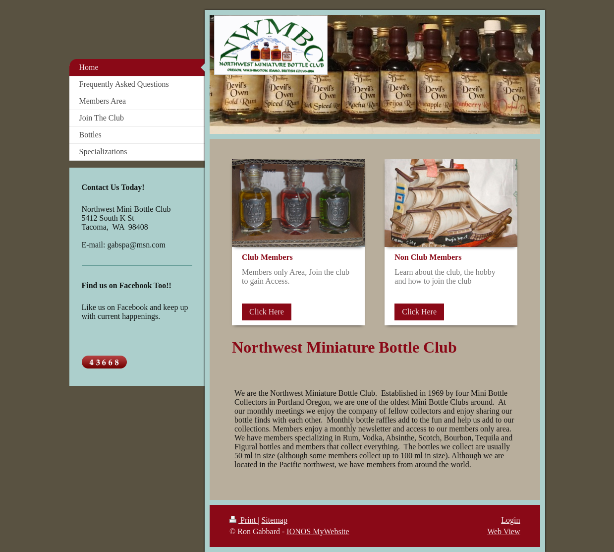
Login (510, 520)
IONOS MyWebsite (317, 531)
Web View (503, 531)
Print (243, 520)
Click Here (266, 311)
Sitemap (274, 520)
